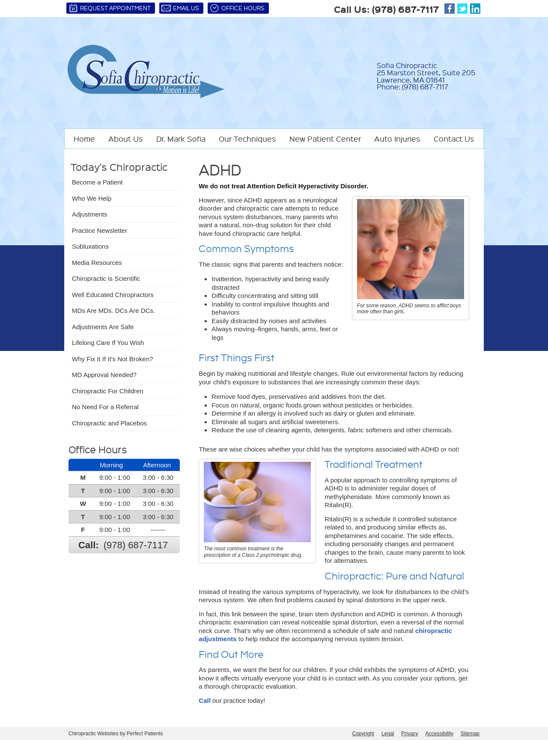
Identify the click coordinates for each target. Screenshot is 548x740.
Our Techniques (247, 138)
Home (84, 138)
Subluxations (90, 246)
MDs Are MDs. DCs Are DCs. (113, 310)
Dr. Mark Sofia (181, 138)
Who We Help (91, 198)
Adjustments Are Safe (103, 326)
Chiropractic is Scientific (106, 278)
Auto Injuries (397, 138)
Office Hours (237, 8)
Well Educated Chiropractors (113, 294)
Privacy (409, 734)
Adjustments (89, 214)
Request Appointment (109, 8)
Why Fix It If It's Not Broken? (112, 359)
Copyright (363, 734)
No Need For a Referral (105, 406)
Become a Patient (97, 182)
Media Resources (97, 262)
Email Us (180, 8)
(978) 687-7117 (405, 9)
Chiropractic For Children (107, 391)
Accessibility (439, 734)
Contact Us (454, 138)
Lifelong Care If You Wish (108, 342)
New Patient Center (325, 138)
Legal (387, 734)
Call (205, 700)
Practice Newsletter (99, 230)
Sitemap (470, 734)
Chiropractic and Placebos (109, 423)
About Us (125, 138)
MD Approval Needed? (104, 374)
